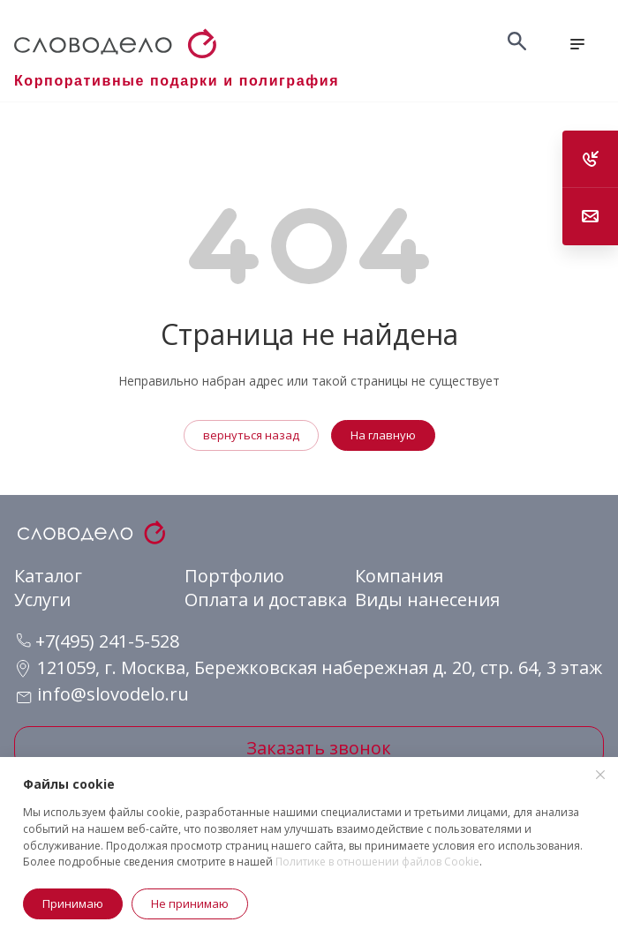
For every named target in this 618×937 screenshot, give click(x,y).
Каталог (48, 576)
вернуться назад (251, 435)
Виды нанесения (427, 599)
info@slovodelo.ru (113, 694)
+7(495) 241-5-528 (98, 641)
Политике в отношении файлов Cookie (377, 861)
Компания (399, 576)
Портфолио (234, 576)
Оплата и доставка (266, 599)
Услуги (42, 599)
